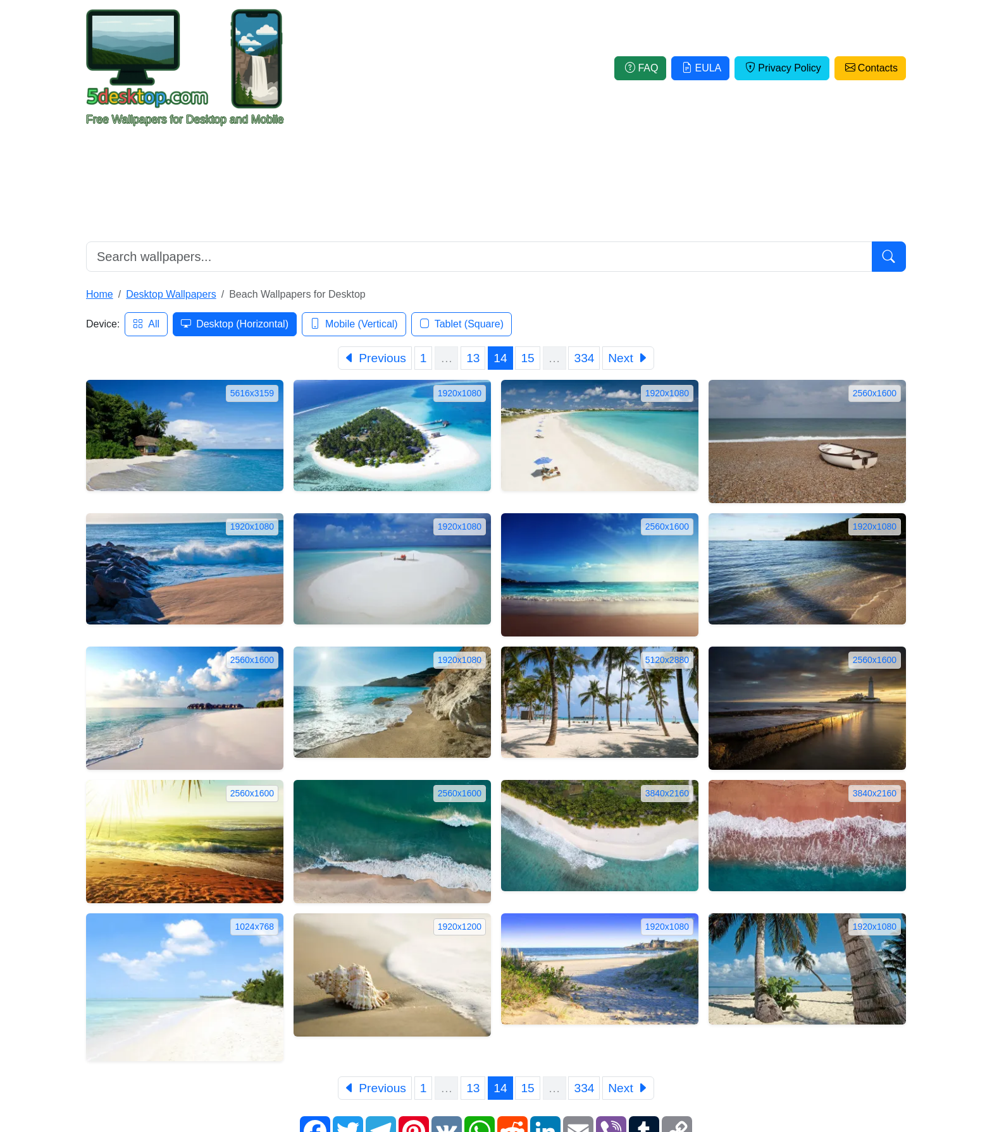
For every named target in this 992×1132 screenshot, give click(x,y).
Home (99, 294)
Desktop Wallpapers (171, 294)
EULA (700, 68)
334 (584, 358)
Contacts (870, 68)
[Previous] (375, 358)
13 (473, 358)
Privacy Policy (782, 68)
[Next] (628, 358)
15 (527, 358)
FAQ (640, 68)
